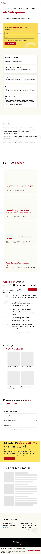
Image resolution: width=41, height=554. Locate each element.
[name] (19, 33)
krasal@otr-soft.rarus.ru (9, 525)
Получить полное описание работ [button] (21, 332)
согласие (10, 40)
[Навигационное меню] (39, 2)
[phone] (19, 37)
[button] (32, 289)
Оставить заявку (10, 43)
